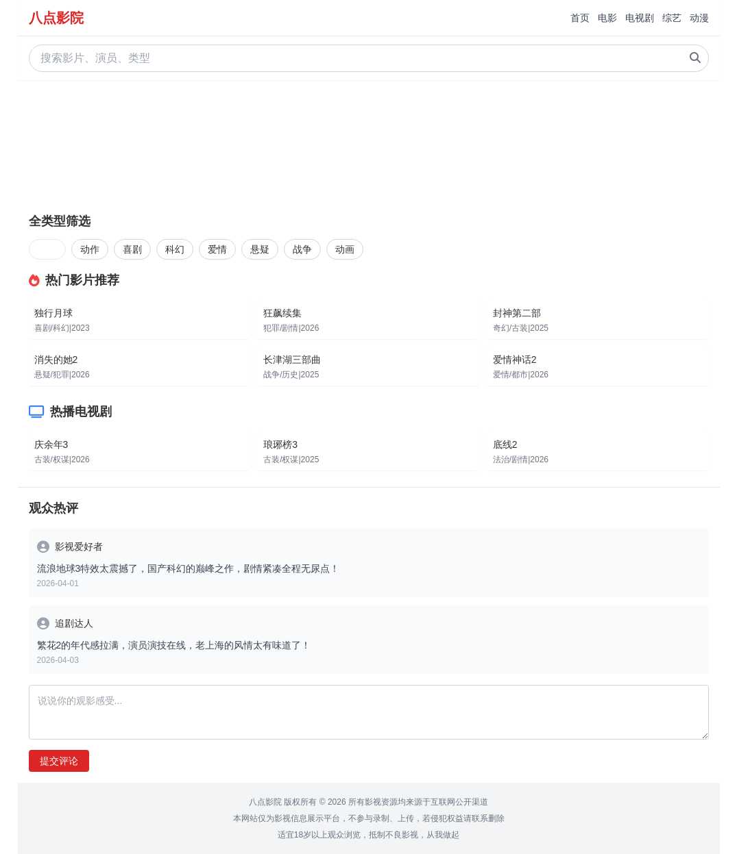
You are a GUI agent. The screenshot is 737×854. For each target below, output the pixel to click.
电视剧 (639, 17)
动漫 (699, 17)
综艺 (671, 17)
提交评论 (59, 760)
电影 (607, 17)
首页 (580, 17)
